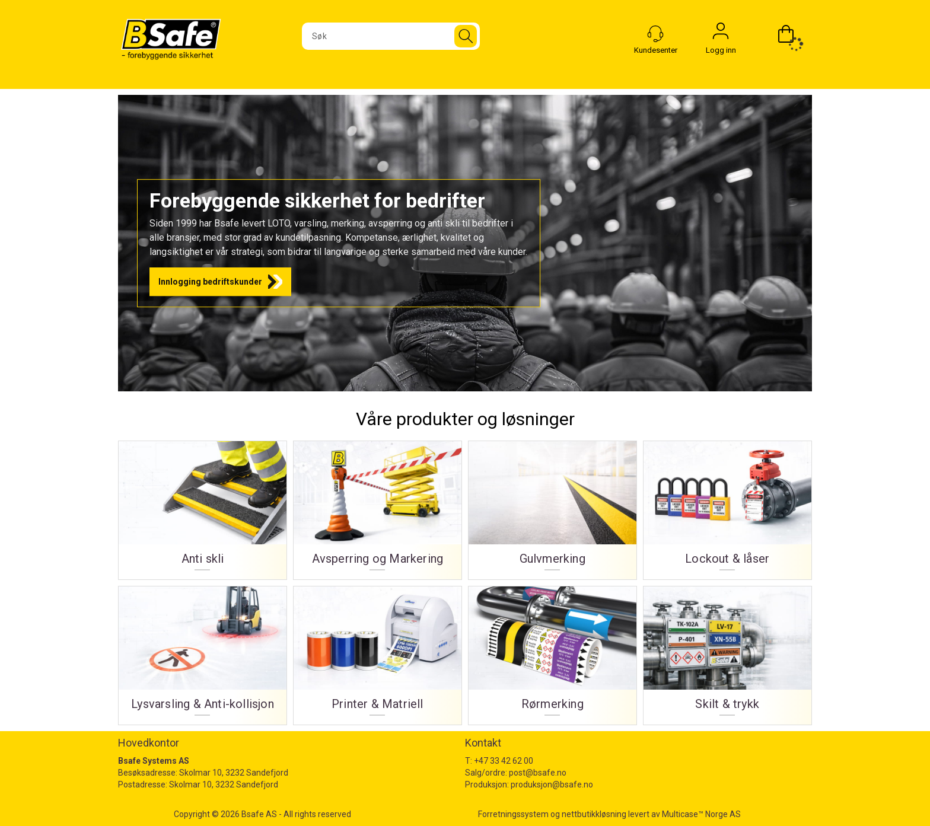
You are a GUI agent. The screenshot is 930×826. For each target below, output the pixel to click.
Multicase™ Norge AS (701, 814)
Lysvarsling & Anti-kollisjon (202, 704)
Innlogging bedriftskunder (210, 281)
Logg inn (720, 34)
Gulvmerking (552, 559)
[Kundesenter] (655, 34)
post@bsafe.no (537, 772)
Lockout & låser (727, 559)
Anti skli (202, 559)
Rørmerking (552, 704)
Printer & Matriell (377, 704)
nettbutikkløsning (594, 814)
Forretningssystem (513, 814)
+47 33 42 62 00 (503, 761)
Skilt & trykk (727, 704)
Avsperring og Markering (378, 559)
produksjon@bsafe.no (552, 784)
